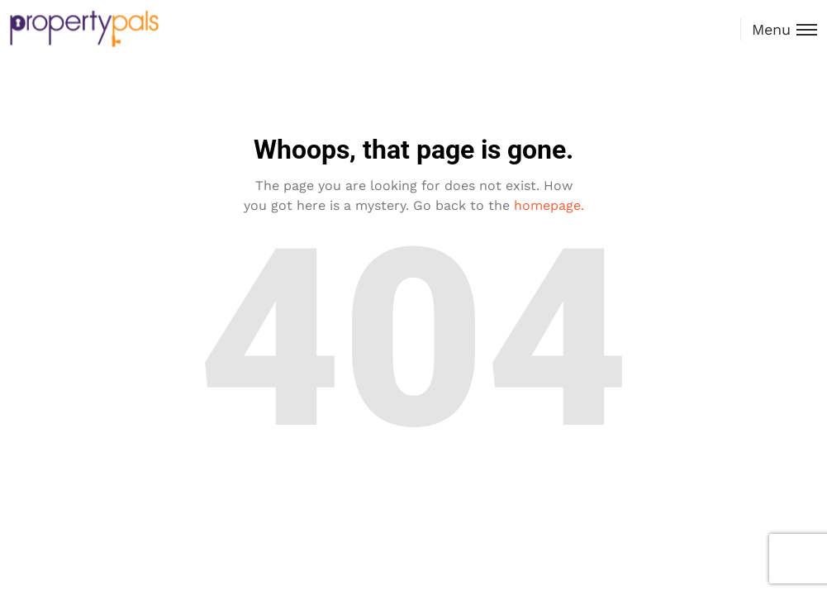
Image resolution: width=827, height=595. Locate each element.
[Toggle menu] (778, 29)
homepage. (549, 205)
